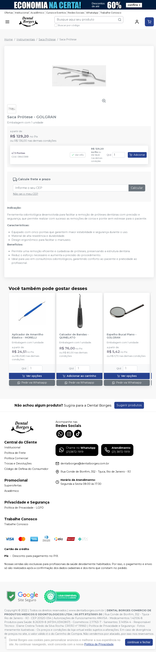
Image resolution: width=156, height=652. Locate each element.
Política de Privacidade (99, 644)
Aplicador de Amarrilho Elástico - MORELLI (27, 336)
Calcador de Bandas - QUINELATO (74, 336)
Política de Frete (15, 452)
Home (8, 39)
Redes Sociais (76, 12)
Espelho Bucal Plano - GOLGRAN (121, 336)
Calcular (137, 188)
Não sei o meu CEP (25, 194)
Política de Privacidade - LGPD (24, 507)
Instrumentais (26, 39)
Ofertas (8, 12)
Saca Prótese (47, 39)
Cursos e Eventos (56, 12)
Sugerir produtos (129, 405)
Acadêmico (37, 12)
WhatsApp (92, 12)
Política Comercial (16, 458)
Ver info (78, 155)
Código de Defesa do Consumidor (26, 469)
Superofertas (12, 485)
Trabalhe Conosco (110, 12)
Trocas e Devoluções (17, 463)
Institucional (22, 12)
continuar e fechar (138, 642)
